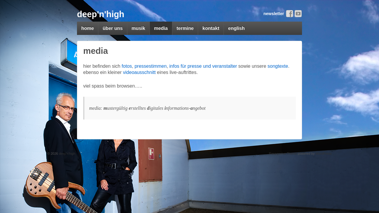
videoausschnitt (139, 72)
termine (185, 28)
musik (138, 28)
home (87, 28)
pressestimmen (150, 66)
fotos (127, 66)
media (161, 28)
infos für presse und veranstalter (203, 66)
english (236, 28)
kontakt (211, 28)
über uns (113, 28)
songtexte (278, 66)
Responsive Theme (283, 153)
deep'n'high (100, 14)
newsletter (274, 13)
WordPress (324, 153)
